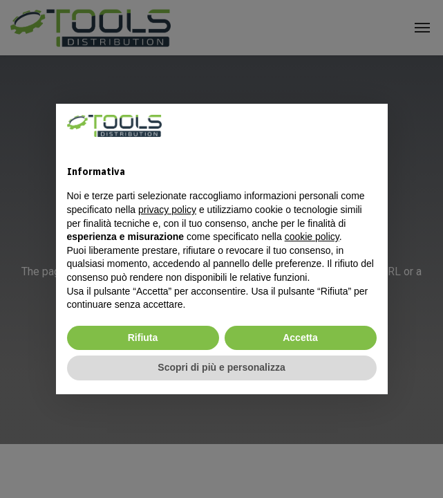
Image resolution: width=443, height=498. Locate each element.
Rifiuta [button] (143, 337)
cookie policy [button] (312, 236)
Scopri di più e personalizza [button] (221, 367)
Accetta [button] (300, 337)
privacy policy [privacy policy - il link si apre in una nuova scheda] (167, 209)
